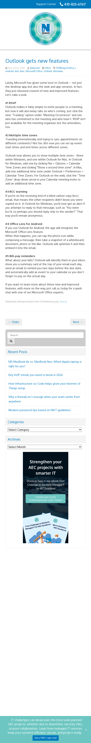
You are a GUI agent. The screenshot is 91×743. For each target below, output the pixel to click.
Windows (58, 71)
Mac (22, 71)
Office (47, 68)
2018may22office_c (66, 68)
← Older (13, 334)
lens (17, 71)
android (9, 71)
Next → (78, 334)
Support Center (46, 4)
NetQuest (35, 68)
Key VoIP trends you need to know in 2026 (36, 387)
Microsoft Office (34, 71)
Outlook (48, 71)
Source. (63, 313)
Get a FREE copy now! (45, 737)
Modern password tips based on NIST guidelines (40, 422)
